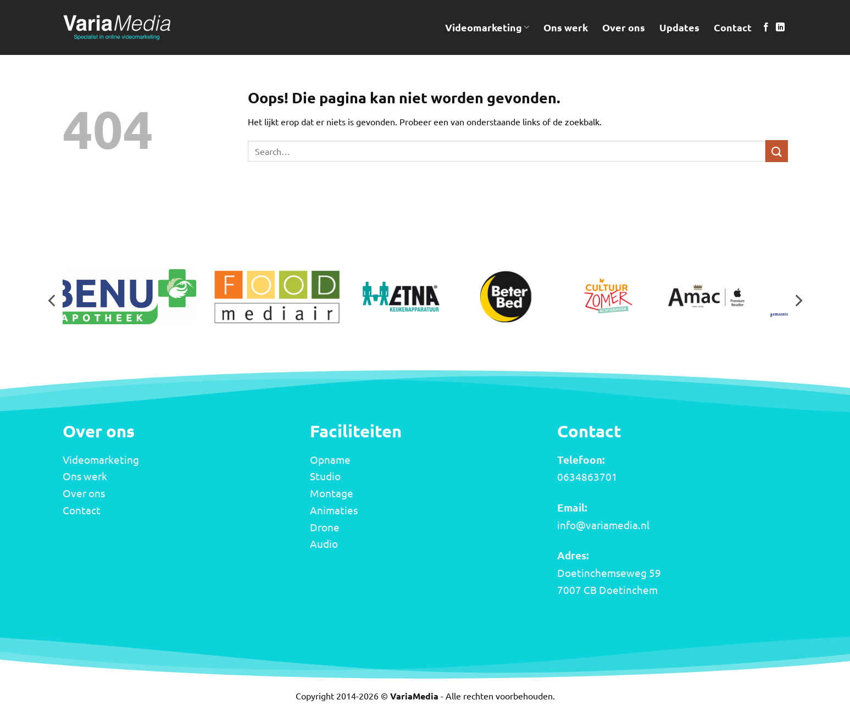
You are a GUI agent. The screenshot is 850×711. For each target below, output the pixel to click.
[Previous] (53, 300)
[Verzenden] (776, 151)
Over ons (623, 27)
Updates (679, 27)
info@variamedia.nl (603, 524)
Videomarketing (487, 27)
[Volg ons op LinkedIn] (780, 27)
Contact (733, 27)
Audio (324, 543)
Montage (331, 492)
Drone (325, 527)
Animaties (334, 509)
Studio (325, 475)
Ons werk (565, 27)
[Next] (798, 300)
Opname (330, 459)
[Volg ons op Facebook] (766, 27)
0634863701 (587, 476)
